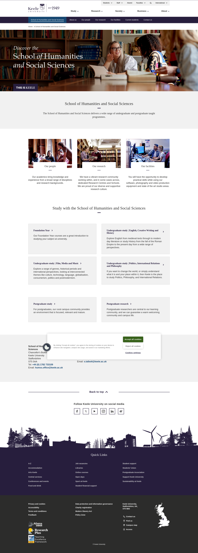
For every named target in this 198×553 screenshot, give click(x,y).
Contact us (148, 19)
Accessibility (33, 508)
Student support (129, 464)
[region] (104, 346)
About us (72, 19)
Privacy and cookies (36, 504)
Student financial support (86, 486)
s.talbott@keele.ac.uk (95, 361)
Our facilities (115, 19)
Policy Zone (80, 515)
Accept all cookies (133, 339)
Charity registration (83, 508)
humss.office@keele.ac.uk (49, 367)
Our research (100, 19)
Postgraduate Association (133, 472)
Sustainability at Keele (132, 481)
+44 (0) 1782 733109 (42, 364)
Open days (79, 477)
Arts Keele (32, 472)
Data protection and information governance (94, 504)
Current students (132, 19)
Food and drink (34, 486)
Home (30, 26)
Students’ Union (129, 468)
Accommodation (35, 468)
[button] (151, 2)
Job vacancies (81, 464)
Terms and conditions (37, 511)
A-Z (29, 464)
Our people (86, 19)
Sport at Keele (81, 481)
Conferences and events (38, 481)
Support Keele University (133, 477)
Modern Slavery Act (83, 511)
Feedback (32, 515)
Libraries (79, 468)
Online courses (81, 472)
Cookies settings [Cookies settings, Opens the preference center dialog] (133, 353)
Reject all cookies (133, 346)
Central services (35, 477)
